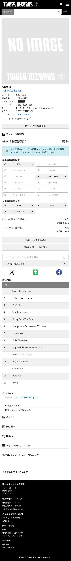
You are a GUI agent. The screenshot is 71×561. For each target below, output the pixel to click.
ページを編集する (35, 126)
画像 (18, 164)
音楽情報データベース (10, 502)
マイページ (6, 494)
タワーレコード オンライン (12, 488)
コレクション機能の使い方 (12, 509)
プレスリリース (8, 547)
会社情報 (5, 544)
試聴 (52, 205)
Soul (20, 114)
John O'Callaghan (12, 90)
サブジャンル (18, 211)
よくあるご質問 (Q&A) (11, 517)
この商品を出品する (35, 263)
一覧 (65, 11)
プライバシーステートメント (13, 535)
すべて (7, 11)
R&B (26, 114)
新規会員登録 (7, 491)
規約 (4, 529)
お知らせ (5, 521)
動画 (18, 205)
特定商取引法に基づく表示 (12, 532)
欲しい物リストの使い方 (11, 506)
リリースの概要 (52, 176)
